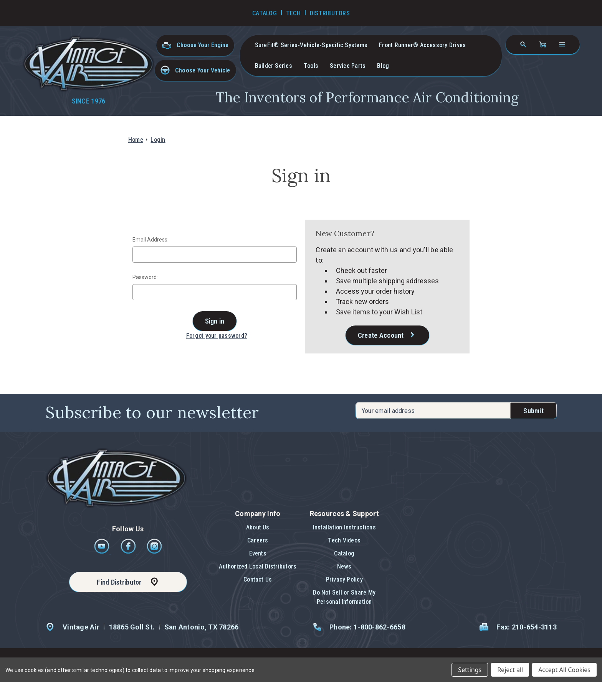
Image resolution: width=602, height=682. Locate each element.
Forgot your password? (216, 335)
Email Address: (150, 240)
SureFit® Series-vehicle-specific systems (311, 45)
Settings (469, 670)
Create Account (381, 335)
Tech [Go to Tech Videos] (293, 13)
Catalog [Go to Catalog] (264, 13)
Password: (145, 277)
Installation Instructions (344, 527)
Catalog (344, 553)
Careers (257, 540)
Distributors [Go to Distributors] (330, 13)
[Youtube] (102, 551)
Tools (311, 65)
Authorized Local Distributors (257, 566)
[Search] (523, 44)
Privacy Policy (344, 579)
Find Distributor (119, 582)
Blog (383, 65)
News (344, 566)
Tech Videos (344, 540)
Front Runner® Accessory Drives (422, 45)
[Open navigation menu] (562, 44)
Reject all (510, 670)
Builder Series (273, 65)
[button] (195, 70)
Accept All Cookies (564, 670)
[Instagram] (154, 551)
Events (257, 553)
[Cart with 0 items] (542, 44)
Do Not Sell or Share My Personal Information (344, 597)
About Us (258, 527)
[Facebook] (129, 551)
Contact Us (257, 579)
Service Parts (348, 65)
